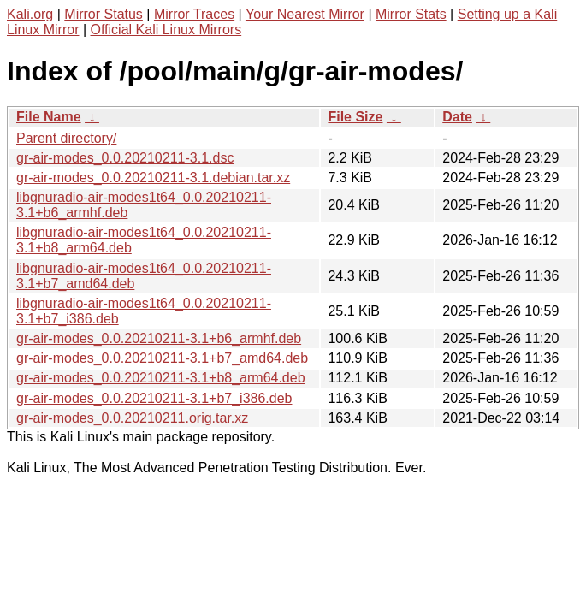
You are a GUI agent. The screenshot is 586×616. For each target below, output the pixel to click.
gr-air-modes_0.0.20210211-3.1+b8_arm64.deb (160, 377)
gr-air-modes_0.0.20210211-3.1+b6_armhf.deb (158, 338)
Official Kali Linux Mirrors (166, 29)
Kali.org (30, 14)
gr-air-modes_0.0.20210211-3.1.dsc (125, 158)
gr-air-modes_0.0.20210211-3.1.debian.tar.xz (153, 177)
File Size (355, 117)
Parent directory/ (66, 138)
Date (457, 117)
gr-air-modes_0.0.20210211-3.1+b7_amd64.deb (162, 358)
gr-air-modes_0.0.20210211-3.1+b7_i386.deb (154, 398)
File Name (48, 117)
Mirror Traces (194, 14)
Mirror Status (103, 14)
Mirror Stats (411, 14)
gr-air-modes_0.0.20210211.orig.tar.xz (132, 418)
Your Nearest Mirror (305, 14)
